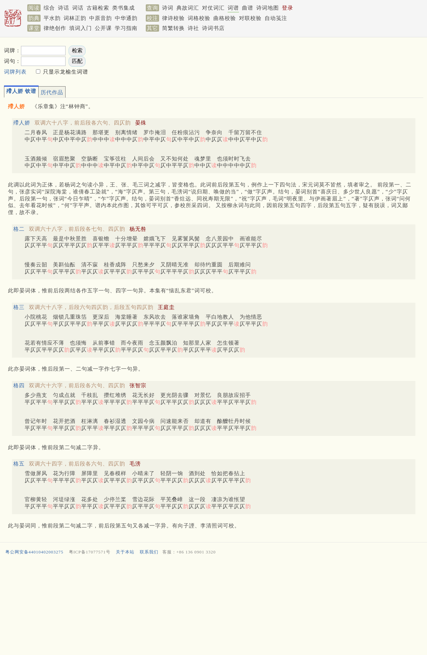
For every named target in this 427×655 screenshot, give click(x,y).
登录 (287, 8)
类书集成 (123, 8)
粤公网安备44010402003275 (34, 551)
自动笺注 (276, 18)
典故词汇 (187, 8)
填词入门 (80, 28)
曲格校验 (224, 18)
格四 (19, 385)
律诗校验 (173, 18)
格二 (19, 229)
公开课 (103, 28)
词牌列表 (15, 72)
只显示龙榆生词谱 (64, 72)
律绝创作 (55, 28)
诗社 (193, 28)
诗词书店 (213, 28)
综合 (49, 8)
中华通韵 (126, 18)
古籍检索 (98, 8)
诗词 (167, 8)
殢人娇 (21, 123)
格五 (19, 464)
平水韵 (52, 18)
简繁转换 (173, 28)
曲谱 (247, 8)
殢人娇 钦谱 (21, 91)
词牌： (12, 50)
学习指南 (126, 28)
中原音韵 (100, 18)
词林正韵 (75, 18)
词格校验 (199, 18)
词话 (78, 8)
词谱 (233, 8)
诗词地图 (267, 8)
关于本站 (125, 551)
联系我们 (149, 551)
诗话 (63, 8)
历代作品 (52, 92)
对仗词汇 (213, 8)
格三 (19, 307)
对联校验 (250, 18)
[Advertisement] (203, 606)
